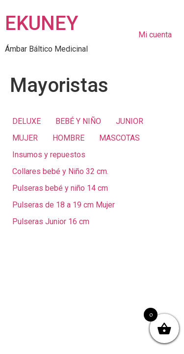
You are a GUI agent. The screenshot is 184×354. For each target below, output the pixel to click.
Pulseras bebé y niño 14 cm (60, 188)
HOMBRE (68, 138)
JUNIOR (129, 121)
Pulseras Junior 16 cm (50, 221)
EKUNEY (41, 23)
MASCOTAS (119, 138)
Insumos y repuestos (48, 154)
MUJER (25, 138)
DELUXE (26, 121)
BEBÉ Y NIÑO (78, 121)
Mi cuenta (155, 34)
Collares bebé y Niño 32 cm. (60, 171)
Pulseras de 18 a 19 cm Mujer (63, 204)
